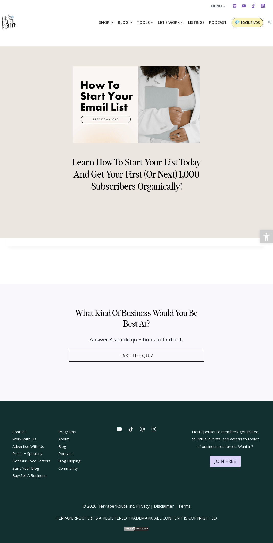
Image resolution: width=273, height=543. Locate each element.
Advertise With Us (28, 446)
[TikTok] (253, 6)
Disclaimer (164, 506)
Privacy (143, 506)
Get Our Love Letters (31, 460)
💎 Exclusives (247, 22)
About (63, 438)
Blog (62, 446)
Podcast (218, 22)
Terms (184, 506)
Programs (67, 431)
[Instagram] (263, 6)
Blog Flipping (69, 460)
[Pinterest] (235, 6)
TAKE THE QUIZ (136, 355)
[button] (266, 236)
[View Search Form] (269, 22)
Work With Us (24, 438)
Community (68, 468)
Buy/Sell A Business (29, 475)
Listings (196, 22)
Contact (19, 431)
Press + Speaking (27, 453)
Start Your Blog (25, 468)
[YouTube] (244, 6)
